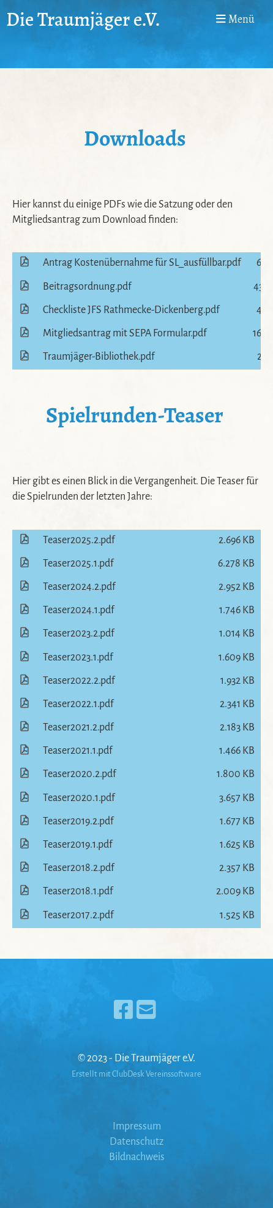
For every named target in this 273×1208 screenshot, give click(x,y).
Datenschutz (136, 1141)
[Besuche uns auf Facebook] (123, 1011)
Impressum (137, 1126)
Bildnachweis (137, 1157)
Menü (235, 19)
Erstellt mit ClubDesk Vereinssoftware (136, 1073)
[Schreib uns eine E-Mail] (146, 1011)
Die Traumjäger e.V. (83, 19)
